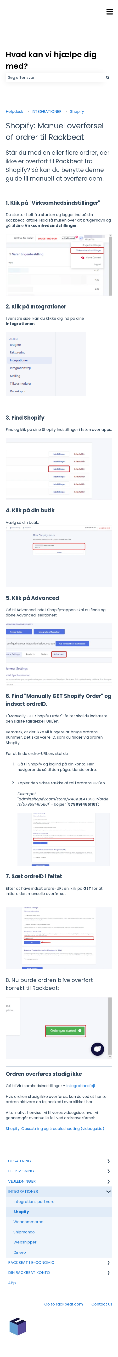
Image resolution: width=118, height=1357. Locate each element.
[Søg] (107, 77)
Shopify (77, 111)
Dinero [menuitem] (19, 1252)
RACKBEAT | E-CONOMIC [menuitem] (31, 1262)
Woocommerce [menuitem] (28, 1222)
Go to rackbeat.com (63, 1304)
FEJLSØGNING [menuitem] (21, 1171)
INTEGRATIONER (47, 111)
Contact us (101, 1304)
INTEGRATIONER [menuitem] (23, 1191)
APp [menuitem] (12, 1283)
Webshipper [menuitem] (25, 1242)
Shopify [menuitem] (21, 1211)
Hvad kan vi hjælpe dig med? (51, 60)
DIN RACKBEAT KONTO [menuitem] (29, 1272)
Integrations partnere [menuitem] (34, 1201)
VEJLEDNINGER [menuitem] (22, 1181)
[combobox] (54, 77)
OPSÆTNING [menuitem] (19, 1161)
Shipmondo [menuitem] (24, 1232)
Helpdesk (14, 111)
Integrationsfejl (80, 1086)
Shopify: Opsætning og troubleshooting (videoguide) (55, 1128)
